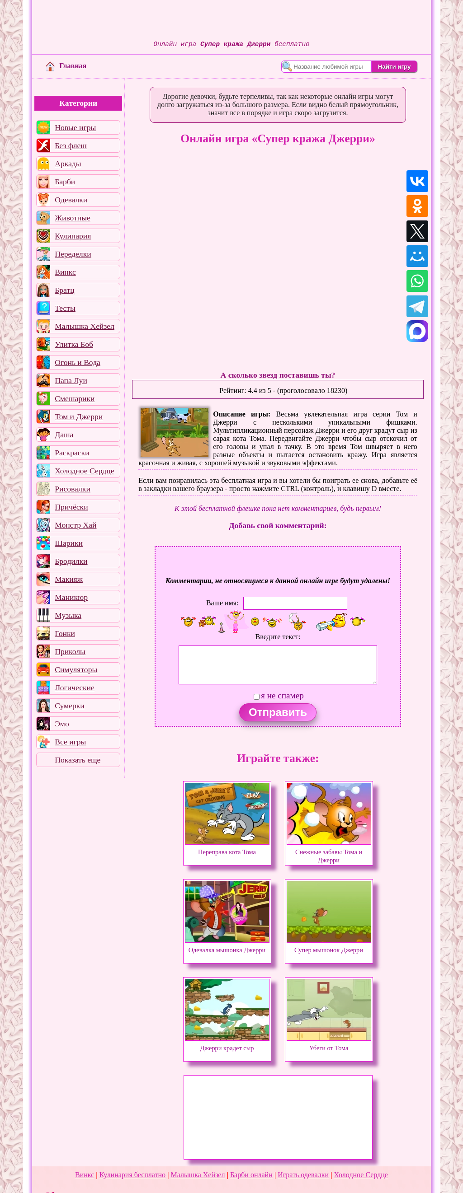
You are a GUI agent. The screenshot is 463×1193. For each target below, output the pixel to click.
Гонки (65, 633)
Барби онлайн (251, 1175)
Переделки (73, 253)
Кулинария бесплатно (132, 1175)
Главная (66, 66)
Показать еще (77, 759)
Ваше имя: (222, 603)
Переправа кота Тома (227, 848)
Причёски (71, 506)
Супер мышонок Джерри (329, 946)
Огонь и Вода (77, 362)
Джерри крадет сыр (227, 1044)
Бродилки (71, 561)
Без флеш (71, 145)
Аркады (68, 163)
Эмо (62, 723)
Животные (72, 217)
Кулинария (73, 235)
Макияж (69, 579)
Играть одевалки (303, 1175)
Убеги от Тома (329, 1044)
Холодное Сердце (84, 470)
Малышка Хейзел (84, 326)
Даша (64, 434)
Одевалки (71, 199)
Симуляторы (76, 669)
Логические (74, 687)
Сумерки (70, 705)
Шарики (69, 542)
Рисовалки (72, 488)
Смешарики (74, 398)
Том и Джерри (79, 416)
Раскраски (72, 452)
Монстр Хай (75, 524)
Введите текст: (278, 637)
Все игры (70, 741)
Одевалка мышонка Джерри (227, 946)
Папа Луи (71, 380)
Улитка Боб (74, 344)
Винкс (65, 271)
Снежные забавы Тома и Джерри (329, 852)
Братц (64, 290)
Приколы (70, 651)
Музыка (68, 615)
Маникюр (71, 597)
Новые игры (75, 127)
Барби (65, 181)
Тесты (65, 308)
